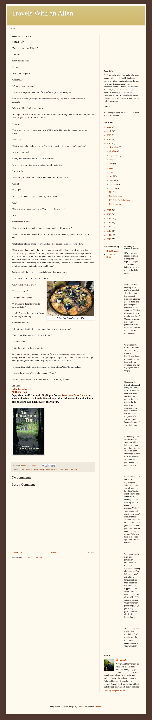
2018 (109, 143)
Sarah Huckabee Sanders (60, 469)
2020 (109, 135)
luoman (80, 707)
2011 (109, 235)
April (111, 176)
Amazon (84, 395)
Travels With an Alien (42, 13)
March (112, 180)
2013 (109, 227)
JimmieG (123, 660)
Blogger (98, 707)
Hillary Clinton (44, 469)
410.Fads (112, 192)
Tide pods (73, 469)
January (112, 188)
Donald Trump (24, 469)
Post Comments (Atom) (32, 558)
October (112, 151)
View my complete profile (114, 691)
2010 (109, 239)
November (114, 147)
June (111, 168)
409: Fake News (115, 196)
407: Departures (115, 204)
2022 (109, 127)
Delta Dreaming (113, 251)
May (111, 172)
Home (12, 28)
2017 (109, 210)
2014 (109, 223)
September (114, 155)
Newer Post (17, 553)
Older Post (90, 553)
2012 (109, 231)
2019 (109, 139)
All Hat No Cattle (110, 255)
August (112, 159)
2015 (109, 218)
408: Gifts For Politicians (119, 200)
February (113, 184)
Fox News (34, 469)
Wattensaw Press (70, 395)
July (111, 164)
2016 (109, 214)
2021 (109, 131)
